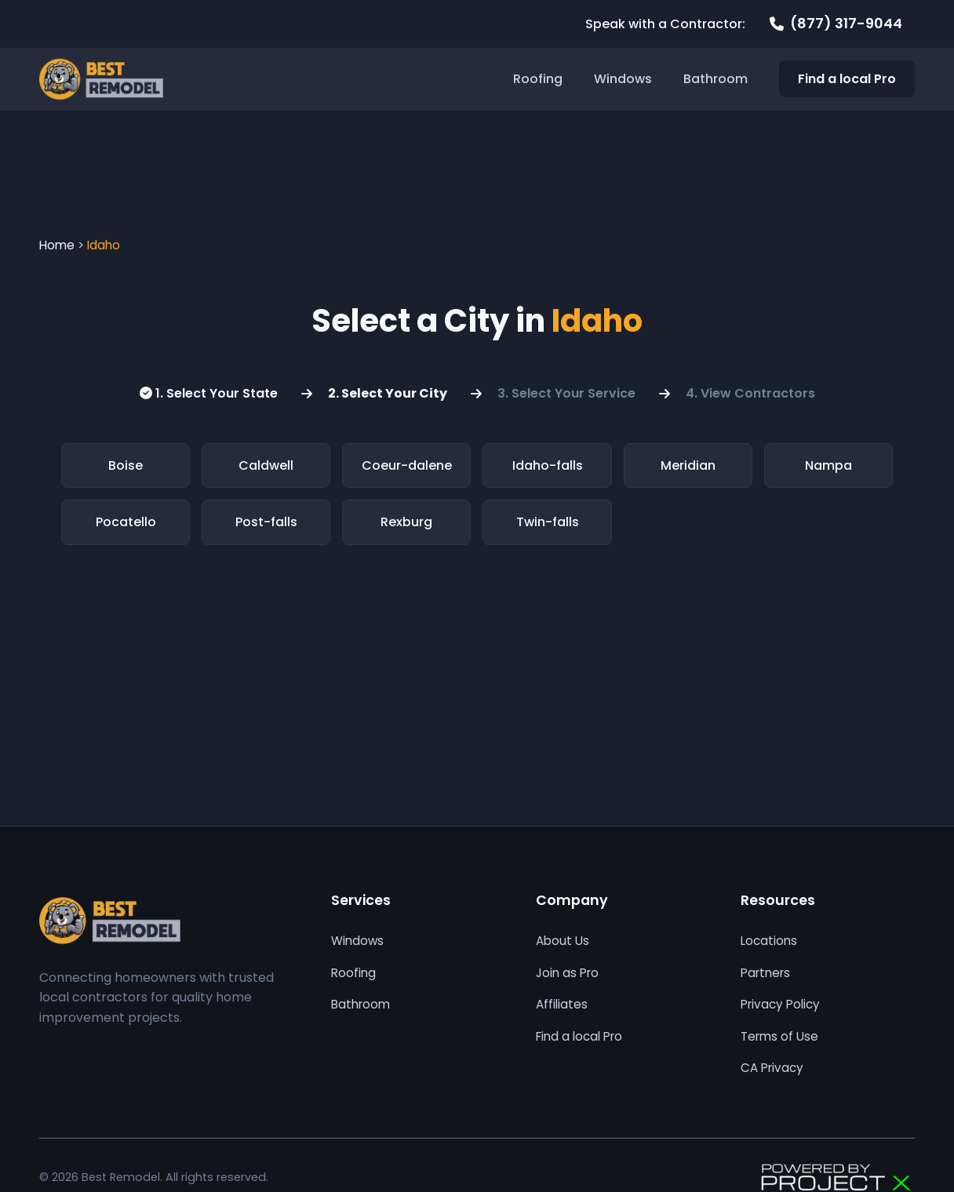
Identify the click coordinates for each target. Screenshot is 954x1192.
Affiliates (562, 1004)
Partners (765, 973)
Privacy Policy (780, 1004)
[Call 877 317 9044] (836, 24)
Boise (125, 465)
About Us (562, 940)
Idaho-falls (547, 465)
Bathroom (715, 79)
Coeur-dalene (407, 465)
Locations (769, 940)
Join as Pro (567, 973)
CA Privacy (772, 1067)
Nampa (828, 465)
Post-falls (266, 522)
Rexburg (406, 522)
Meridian (688, 465)
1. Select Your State (209, 393)
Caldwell (265, 465)
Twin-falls (547, 522)
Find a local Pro (847, 79)
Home (57, 245)
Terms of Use (779, 1036)
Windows (623, 79)
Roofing (538, 79)
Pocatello (126, 522)
